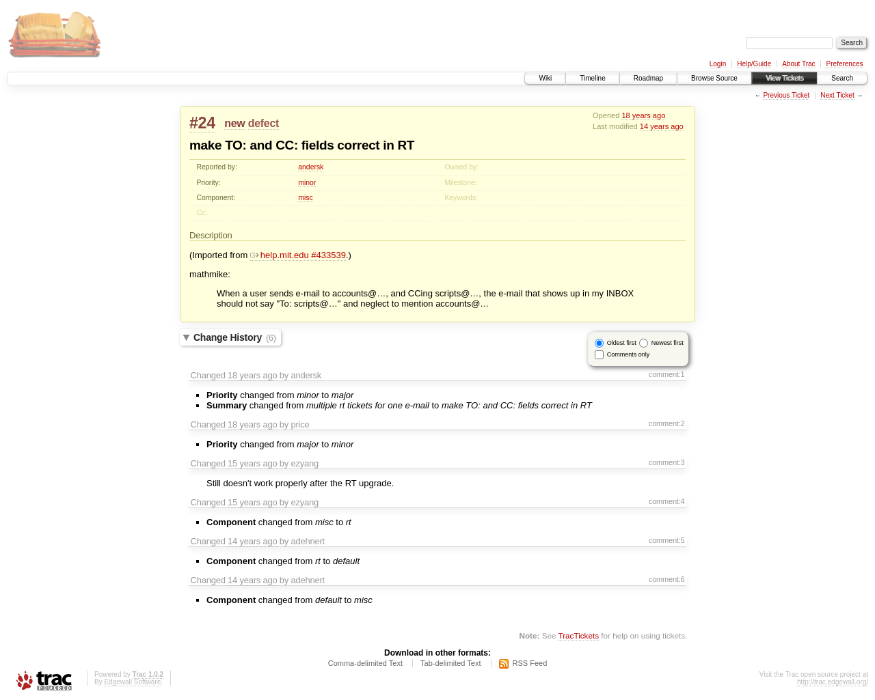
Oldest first (621, 342)
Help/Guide (754, 64)
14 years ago (662, 126)
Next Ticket (837, 95)
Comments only (628, 354)
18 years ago (643, 115)
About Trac (798, 64)
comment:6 (667, 579)
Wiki (545, 78)
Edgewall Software (132, 682)
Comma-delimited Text (365, 663)
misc (305, 197)
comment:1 (667, 374)
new (234, 123)
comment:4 (667, 501)
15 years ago (252, 463)
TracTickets (578, 635)
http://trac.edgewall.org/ (832, 682)
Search (842, 78)
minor (307, 182)
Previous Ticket (786, 95)
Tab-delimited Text (450, 663)
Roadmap (648, 78)
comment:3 (667, 462)
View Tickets (784, 78)
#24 (202, 123)
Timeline (592, 78)
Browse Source (714, 78)
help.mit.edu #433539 (298, 255)
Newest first (667, 342)
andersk (310, 167)
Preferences (844, 64)
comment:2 (667, 423)
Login (718, 64)
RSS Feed (530, 663)
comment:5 (667, 540)
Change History (234, 337)
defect (263, 123)
